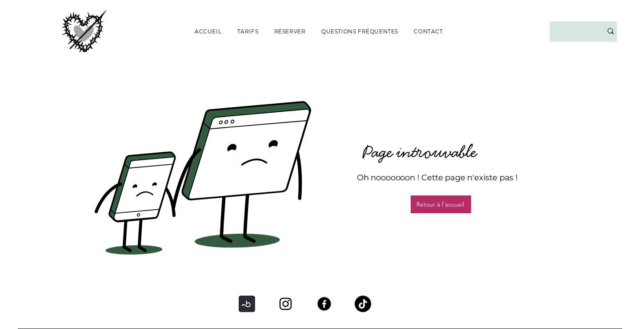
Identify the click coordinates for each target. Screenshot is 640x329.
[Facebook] (324, 304)
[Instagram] (285, 304)
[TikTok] (363, 304)
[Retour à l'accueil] (441, 204)
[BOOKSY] (247, 304)
